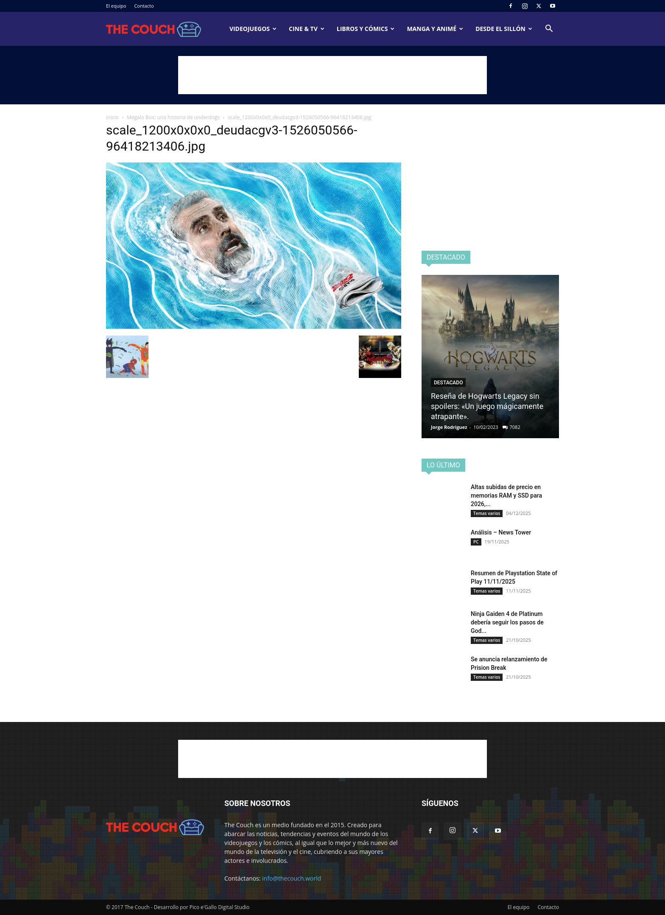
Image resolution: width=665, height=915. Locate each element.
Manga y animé (435, 29)
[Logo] (153, 29)
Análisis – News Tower (501, 532)
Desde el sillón (503, 29)
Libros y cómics (366, 29)
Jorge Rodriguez (449, 427)
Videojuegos (253, 29)
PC (476, 542)
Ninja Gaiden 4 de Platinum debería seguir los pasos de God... (507, 622)
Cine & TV (306, 29)
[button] (549, 29)
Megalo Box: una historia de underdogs (173, 117)
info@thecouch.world (291, 878)
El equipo (116, 6)
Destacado (448, 383)
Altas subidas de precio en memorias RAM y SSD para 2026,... (506, 495)
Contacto (144, 6)
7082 (515, 427)
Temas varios (486, 513)
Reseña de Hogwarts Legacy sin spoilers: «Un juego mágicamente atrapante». (487, 406)
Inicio (112, 117)
